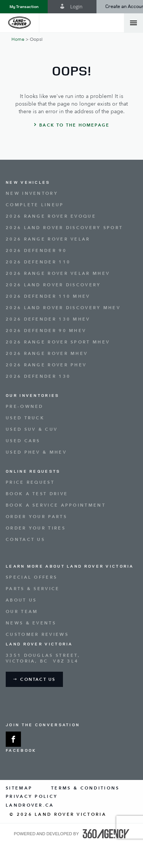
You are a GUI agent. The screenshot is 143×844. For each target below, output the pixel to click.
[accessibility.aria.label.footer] (106, 833)
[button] (24, 6)
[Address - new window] (71, 658)
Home (17, 39)
